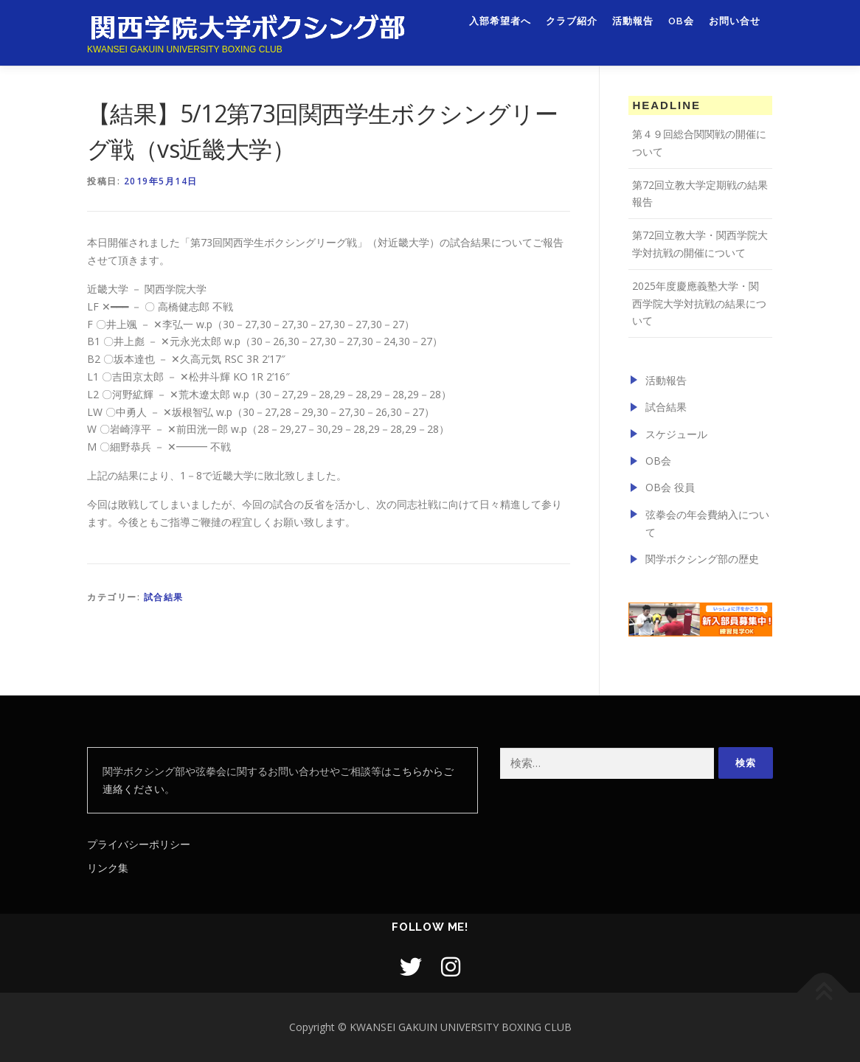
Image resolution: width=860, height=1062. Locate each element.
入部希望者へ (500, 27)
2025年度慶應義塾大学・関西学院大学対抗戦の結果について (699, 303)
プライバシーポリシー (138, 844)
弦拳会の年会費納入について (707, 523)
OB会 (681, 27)
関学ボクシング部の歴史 (702, 559)
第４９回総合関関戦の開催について (699, 143)
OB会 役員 (670, 487)
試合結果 (164, 597)
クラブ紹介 (571, 27)
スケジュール (676, 434)
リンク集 (107, 868)
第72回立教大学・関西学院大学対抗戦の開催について (700, 244)
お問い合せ (734, 27)
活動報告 (632, 27)
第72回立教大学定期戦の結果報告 (700, 193)
